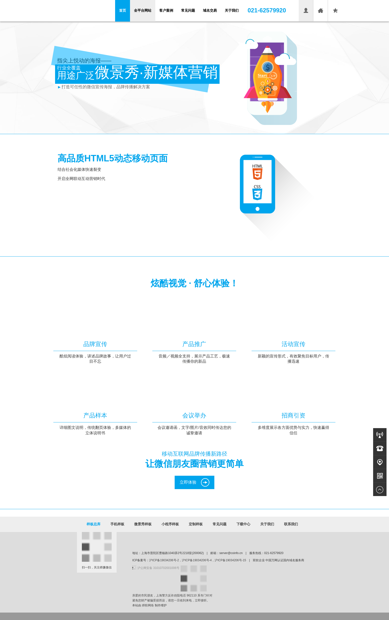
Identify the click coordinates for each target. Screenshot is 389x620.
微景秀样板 (143, 524)
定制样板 (196, 524)
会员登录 (306, 17)
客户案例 (166, 10)
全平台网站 (142, 10)
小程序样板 (170, 524)
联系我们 (291, 524)
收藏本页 (335, 17)
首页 (122, 10)
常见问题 (188, 10)
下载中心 (243, 524)
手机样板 (117, 524)
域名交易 (210, 10)
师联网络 (148, 605)
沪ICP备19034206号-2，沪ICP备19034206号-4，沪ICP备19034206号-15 (197, 560)
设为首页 (320, 17)
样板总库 (93, 524)
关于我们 (232, 10)
